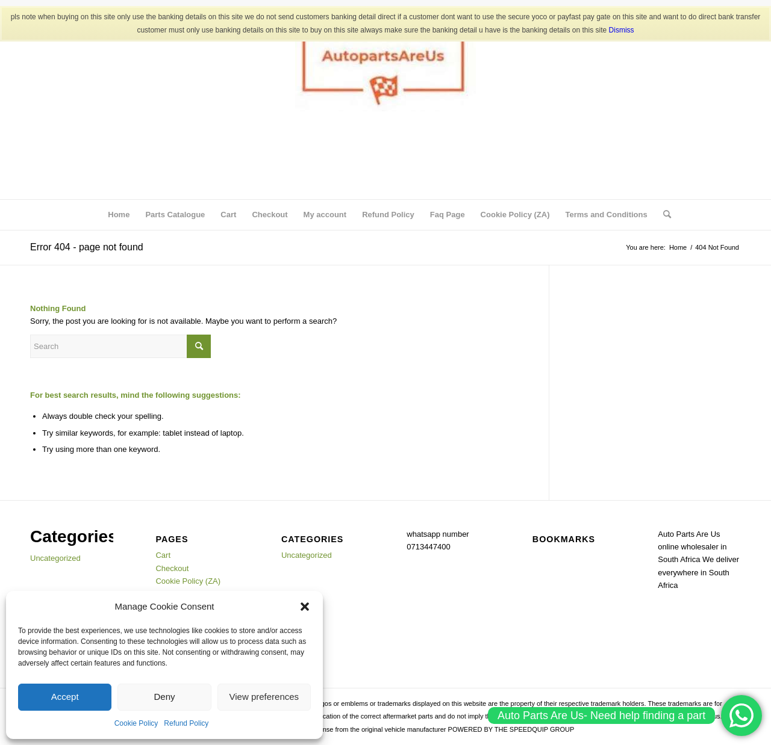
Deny (164, 696)
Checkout (269, 214)
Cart (228, 214)
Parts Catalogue (175, 214)
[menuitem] (663, 215)
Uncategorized (55, 558)
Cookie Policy (136, 723)
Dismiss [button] (621, 30)
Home (119, 214)
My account (325, 214)
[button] (305, 607)
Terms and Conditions (606, 214)
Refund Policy (186, 723)
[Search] (663, 215)
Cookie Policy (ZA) (515, 214)
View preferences (264, 696)
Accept (65, 696)
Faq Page (447, 214)
